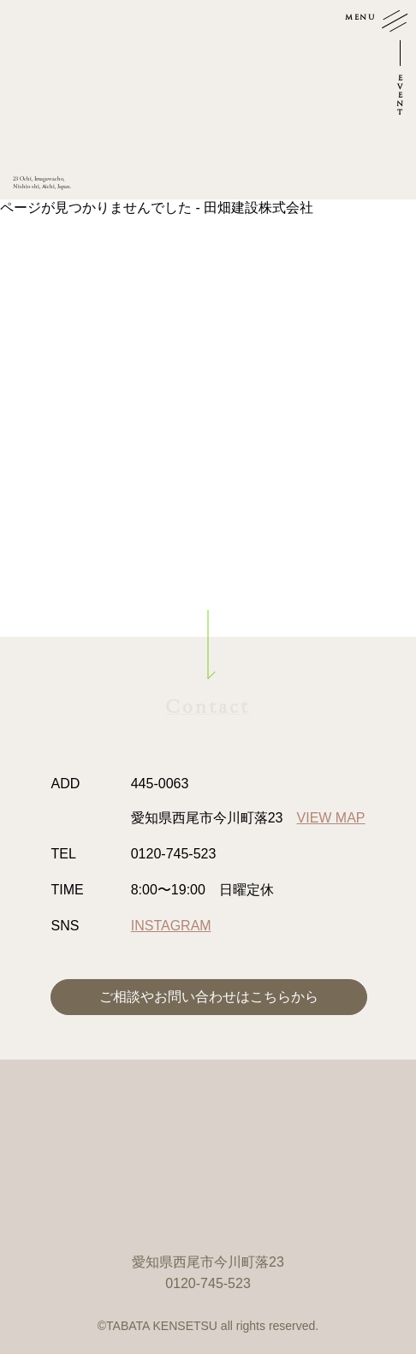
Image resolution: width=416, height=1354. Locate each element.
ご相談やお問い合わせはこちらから (208, 996)
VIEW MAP (331, 818)
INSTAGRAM (171, 925)
